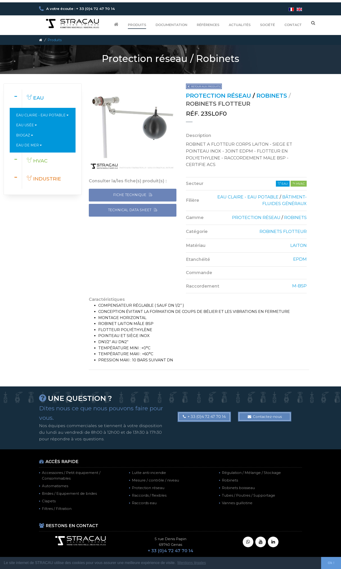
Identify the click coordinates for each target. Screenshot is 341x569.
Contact (293, 25)
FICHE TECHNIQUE (132, 195)
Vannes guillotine (237, 503)
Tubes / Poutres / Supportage (248, 495)
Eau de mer (29, 145)
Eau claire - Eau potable (42, 115)
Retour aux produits (204, 86)
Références (208, 25)
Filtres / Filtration (57, 508)
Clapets (49, 501)
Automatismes (55, 486)
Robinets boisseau (238, 488)
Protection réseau (148, 488)
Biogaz (24, 135)
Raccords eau (144, 503)
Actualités (240, 25)
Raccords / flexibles (149, 495)
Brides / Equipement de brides (69, 493)
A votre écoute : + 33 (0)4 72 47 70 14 (80, 8)
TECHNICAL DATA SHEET (132, 210)
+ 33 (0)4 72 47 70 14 (204, 416)
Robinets (230, 480)
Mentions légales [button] (191, 563)
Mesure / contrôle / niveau (155, 480)
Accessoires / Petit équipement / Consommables (71, 475)
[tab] (43, 99)
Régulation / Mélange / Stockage (251, 472)
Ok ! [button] (331, 563)
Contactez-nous (265, 416)
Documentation (171, 25)
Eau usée (26, 125)
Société (267, 25)
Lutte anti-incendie (149, 472)
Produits (137, 25)
